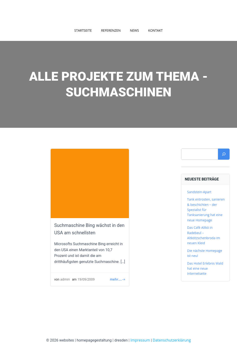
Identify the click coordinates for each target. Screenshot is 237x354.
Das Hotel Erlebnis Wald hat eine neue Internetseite (205, 268)
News (134, 30)
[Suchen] (224, 154)
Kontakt (155, 30)
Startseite (83, 30)
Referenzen (111, 30)
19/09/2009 (86, 279)
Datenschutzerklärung (172, 340)
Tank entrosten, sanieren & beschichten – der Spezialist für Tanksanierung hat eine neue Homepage (206, 209)
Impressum (140, 340)
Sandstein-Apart (199, 192)
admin (65, 279)
